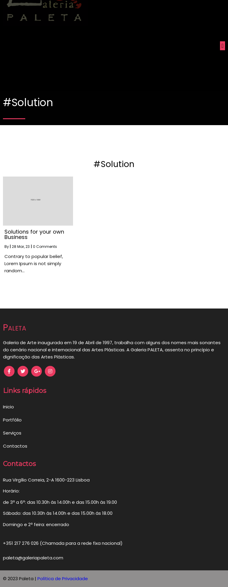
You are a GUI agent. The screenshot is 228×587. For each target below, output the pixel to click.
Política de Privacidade (62, 578)
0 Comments (45, 246)
